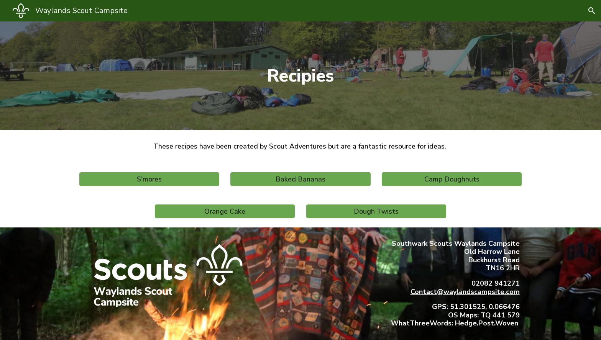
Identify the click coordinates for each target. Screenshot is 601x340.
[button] (592, 11)
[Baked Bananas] (300, 179)
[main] (300, 75)
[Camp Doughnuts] (451, 179)
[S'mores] (149, 179)
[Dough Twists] (376, 211)
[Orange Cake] (224, 211)
